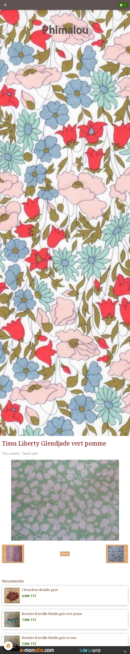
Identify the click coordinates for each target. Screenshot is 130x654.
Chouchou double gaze (40, 590)
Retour (65, 553)
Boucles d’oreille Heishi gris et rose (49, 638)
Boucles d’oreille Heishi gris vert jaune (52, 614)
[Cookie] (8, 645)
